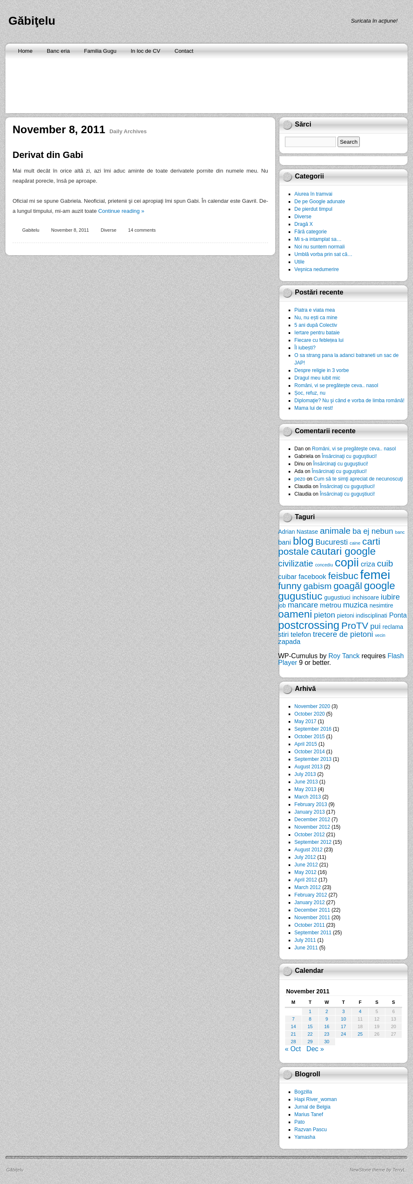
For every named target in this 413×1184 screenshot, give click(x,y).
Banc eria (58, 51)
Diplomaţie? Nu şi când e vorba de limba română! (349, 400)
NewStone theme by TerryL (377, 1169)
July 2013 (305, 774)
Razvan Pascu (310, 1129)
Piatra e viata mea (314, 310)
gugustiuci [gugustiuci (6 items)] (337, 597)
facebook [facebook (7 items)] (312, 576)
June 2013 (306, 782)
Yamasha (304, 1137)
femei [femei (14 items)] (375, 575)
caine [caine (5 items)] (355, 542)
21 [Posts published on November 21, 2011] (293, 1034)
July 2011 (305, 940)
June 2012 (306, 865)
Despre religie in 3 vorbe (321, 370)
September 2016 (313, 729)
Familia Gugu (100, 51)
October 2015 (309, 736)
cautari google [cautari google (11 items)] (343, 551)
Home (25, 51)
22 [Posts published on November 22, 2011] (309, 1034)
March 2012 (307, 887)
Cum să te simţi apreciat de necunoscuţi (358, 479)
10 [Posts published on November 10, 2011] (343, 1018)
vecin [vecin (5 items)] (380, 635)
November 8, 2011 (70, 230)
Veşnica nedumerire (316, 269)
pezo (299, 479)
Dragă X (303, 224)
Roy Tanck (343, 655)
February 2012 (310, 895)
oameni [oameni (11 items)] (295, 614)
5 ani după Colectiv (315, 325)
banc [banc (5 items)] (400, 532)
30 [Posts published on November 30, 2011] (326, 1041)
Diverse (108, 230)
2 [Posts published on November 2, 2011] (326, 1011)
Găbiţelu (31, 20)
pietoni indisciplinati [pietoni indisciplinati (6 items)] (362, 615)
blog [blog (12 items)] (303, 541)
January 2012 (309, 902)
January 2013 (309, 812)
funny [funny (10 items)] (290, 585)
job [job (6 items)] (282, 605)
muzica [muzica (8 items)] (355, 604)
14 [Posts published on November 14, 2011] (293, 1026)
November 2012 (312, 827)
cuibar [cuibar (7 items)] (287, 576)
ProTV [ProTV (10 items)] (355, 625)
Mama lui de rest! (313, 408)
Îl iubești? (305, 348)
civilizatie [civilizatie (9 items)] (295, 563)
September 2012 (313, 842)
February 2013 (310, 804)
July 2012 (305, 857)
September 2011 (313, 933)
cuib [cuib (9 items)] (385, 563)
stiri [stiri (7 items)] (283, 634)
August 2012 (308, 850)
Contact (184, 51)
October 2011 (309, 925)
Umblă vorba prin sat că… (323, 254)
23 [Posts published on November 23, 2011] (326, 1034)
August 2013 (308, 767)
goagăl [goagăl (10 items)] (347, 585)
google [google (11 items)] (379, 585)
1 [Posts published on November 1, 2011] (310, 1011)
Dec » (315, 1048)
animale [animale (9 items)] (335, 530)
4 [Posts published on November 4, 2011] (360, 1011)
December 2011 (312, 910)
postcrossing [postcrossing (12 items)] (308, 625)
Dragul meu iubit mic (317, 378)
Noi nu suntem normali (319, 247)
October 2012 (309, 835)
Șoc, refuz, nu (309, 393)
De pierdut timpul (313, 209)
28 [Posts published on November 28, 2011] (293, 1041)
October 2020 (309, 714)
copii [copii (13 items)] (347, 562)
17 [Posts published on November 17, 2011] (343, 1026)
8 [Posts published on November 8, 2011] (310, 1018)
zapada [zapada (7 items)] (289, 641)
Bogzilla (303, 1092)
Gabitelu (30, 230)
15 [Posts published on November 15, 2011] (309, 1026)
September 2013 (313, 759)
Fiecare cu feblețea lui (318, 340)
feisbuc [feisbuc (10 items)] (343, 575)
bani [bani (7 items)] (284, 542)
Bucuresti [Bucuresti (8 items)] (331, 542)
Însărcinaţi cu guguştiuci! (349, 456)
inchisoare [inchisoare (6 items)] (365, 597)
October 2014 (309, 752)
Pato (299, 1122)
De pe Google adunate (319, 201)
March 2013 (307, 797)
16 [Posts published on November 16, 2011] (326, 1026)
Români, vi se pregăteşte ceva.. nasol (336, 385)
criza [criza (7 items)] (368, 564)
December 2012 (312, 819)
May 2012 (305, 872)
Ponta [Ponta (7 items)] (398, 615)
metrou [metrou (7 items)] (330, 605)
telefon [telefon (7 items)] (301, 634)
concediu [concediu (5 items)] (324, 564)
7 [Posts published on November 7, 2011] (293, 1018)
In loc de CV (145, 51)
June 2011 (306, 948)
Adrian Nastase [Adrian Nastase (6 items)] (298, 531)
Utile (299, 262)
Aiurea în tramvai (313, 194)
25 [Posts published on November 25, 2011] (360, 1034)
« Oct (293, 1048)
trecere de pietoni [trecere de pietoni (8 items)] (343, 634)
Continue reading (121, 211)
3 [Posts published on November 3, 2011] (343, 1011)
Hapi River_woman (315, 1099)
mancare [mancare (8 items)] (303, 604)
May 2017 (305, 721)
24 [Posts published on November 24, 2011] (343, 1034)
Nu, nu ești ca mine (316, 318)
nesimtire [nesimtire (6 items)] (381, 605)
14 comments (142, 230)
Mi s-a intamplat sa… (318, 239)
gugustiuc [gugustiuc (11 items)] (300, 596)
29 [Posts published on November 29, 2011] (309, 1041)
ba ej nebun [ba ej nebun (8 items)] (372, 531)
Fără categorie (310, 232)
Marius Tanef (308, 1114)
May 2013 (305, 789)
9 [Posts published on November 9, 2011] (326, 1018)
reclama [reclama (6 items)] (392, 626)
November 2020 (312, 706)
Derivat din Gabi (48, 155)
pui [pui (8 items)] (375, 626)
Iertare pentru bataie (317, 333)
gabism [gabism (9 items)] (317, 586)
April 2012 (305, 880)
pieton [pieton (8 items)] (324, 614)
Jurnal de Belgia (312, 1107)
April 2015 (305, 744)
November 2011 (312, 917)
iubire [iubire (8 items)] (390, 596)
